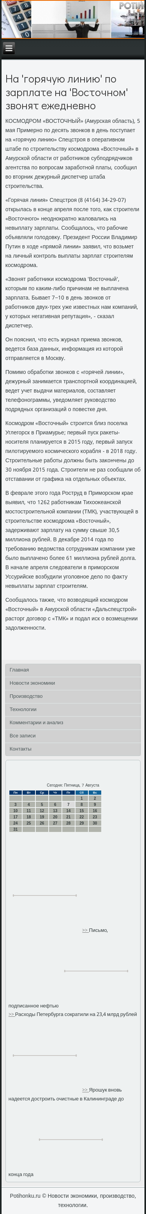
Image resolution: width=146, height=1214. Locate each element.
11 (28, 811)
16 (95, 811)
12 (42, 811)
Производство (26, 696)
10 (15, 811)
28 (68, 823)
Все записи (23, 736)
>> (85, 930)
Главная (19, 670)
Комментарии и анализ (36, 722)
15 (81, 811)
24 (15, 823)
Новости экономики (32, 683)
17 (15, 817)
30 (95, 823)
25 (28, 823)
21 (68, 817)
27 (55, 823)
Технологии (23, 709)
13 (55, 811)
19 (42, 817)
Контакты (21, 749)
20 (55, 817)
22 (81, 817)
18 (28, 817)
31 (15, 829)
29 (81, 823)
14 (68, 811)
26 (42, 823)
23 (95, 817)
